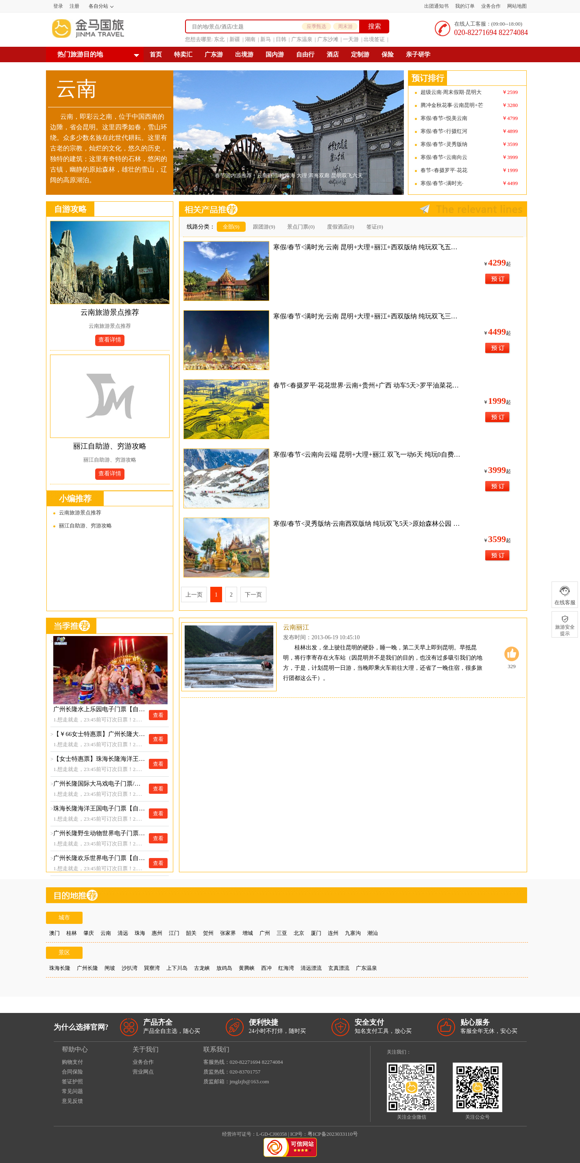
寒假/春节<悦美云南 (444, 118)
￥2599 (510, 92)
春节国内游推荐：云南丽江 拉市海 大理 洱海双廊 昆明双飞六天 (289, 175)
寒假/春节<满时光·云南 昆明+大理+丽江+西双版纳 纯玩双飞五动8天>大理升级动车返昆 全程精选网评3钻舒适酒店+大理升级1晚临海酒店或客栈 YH (367, 247)
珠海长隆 (59, 968)
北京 (299, 933)
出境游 (244, 54)
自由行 (305, 54)
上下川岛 (177, 968)
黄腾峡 (247, 968)
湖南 (250, 39)
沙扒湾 (129, 968)
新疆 (234, 39)
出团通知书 (436, 6)
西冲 (266, 968)
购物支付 (72, 1062)
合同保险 (72, 1072)
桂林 (71, 933)
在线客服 (565, 595)
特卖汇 (183, 54)
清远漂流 (311, 968)
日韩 (281, 39)
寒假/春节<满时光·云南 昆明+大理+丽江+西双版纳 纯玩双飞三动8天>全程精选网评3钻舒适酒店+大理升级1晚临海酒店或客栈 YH (367, 316)
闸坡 (110, 968)
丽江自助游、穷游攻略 (109, 446)
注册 (74, 6)
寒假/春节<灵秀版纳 (444, 144)
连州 (333, 933)
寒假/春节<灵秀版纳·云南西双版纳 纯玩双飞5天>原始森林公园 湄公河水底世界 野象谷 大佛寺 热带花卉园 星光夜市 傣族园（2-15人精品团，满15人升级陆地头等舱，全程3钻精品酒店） (367, 523)
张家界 (228, 933)
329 (511, 658)
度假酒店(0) (340, 227)
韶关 (191, 933)
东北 (219, 39)
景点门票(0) (300, 227)
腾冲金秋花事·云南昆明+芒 (452, 105)
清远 (123, 933)
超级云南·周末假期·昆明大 (451, 92)
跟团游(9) (264, 227)
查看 (158, 715)
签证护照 (72, 1081)
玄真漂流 (338, 968)
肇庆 (88, 933)
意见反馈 (72, 1101)
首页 (156, 54)
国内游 (275, 54)
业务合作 (491, 6)
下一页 (253, 595)
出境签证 (374, 39)
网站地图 (517, 6)
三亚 (282, 933)
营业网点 (143, 1072)
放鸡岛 (224, 968)
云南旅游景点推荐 (110, 312)
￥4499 (510, 183)
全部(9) (231, 227)
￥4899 (510, 131)
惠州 (157, 933)
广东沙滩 (327, 39)
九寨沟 (353, 933)
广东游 (214, 54)
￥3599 (510, 144)
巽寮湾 (152, 968)
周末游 (345, 26)
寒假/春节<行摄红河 (444, 131)
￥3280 (510, 105)
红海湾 (286, 968)
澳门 (54, 933)
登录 (58, 6)
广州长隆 (87, 968)
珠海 (140, 933)
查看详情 (109, 340)
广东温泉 (301, 39)
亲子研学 (418, 54)
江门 (174, 933)
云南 (105, 933)
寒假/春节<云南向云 (444, 157)
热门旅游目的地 (80, 54)
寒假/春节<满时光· (442, 183)
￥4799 (510, 118)
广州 (264, 933)
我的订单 (465, 6)
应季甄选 (316, 26)
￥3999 (510, 157)
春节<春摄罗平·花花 (444, 170)
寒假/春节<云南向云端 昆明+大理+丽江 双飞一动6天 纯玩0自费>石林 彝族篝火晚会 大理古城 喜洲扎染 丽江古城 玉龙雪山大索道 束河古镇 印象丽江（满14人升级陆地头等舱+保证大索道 (367, 454)
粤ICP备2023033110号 (332, 1134)
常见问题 (72, 1091)
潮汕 (372, 933)
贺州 (208, 933)
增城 (247, 933)
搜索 (374, 26)
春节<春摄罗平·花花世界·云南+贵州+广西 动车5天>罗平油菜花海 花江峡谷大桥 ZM (367, 385)
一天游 (351, 39)
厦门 (316, 933)
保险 (388, 54)
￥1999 (510, 170)
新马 (265, 39)
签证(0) (374, 227)
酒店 (333, 54)
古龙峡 (202, 968)
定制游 (360, 54)
